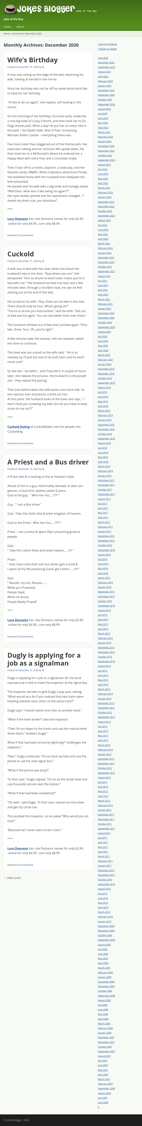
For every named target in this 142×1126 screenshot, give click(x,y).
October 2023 (105, 155)
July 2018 (102, 448)
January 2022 (104, 253)
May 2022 (103, 234)
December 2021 (106, 257)
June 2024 (103, 118)
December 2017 (106, 480)
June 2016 (103, 563)
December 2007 (106, 1037)
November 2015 (106, 596)
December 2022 (106, 201)
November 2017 (106, 485)
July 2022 (102, 225)
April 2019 (103, 406)
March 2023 (104, 187)
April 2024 (103, 127)
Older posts (12, 878)
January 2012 (104, 810)
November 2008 (106, 986)
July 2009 (102, 949)
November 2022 (106, 206)
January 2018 (104, 475)
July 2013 (102, 726)
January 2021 (104, 308)
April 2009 (103, 963)
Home (7, 26)
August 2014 (104, 666)
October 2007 (105, 1046)
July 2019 (102, 392)
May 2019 (103, 401)
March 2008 (104, 1023)
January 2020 (104, 364)
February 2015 (105, 638)
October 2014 (105, 656)
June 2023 (103, 173)
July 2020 (102, 336)
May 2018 (103, 457)
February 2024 (105, 136)
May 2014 (103, 680)
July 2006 (102, 1097)
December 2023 (106, 146)
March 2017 (104, 522)
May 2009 (103, 958)
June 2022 (103, 229)
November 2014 (106, 652)
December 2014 (106, 647)
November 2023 (106, 150)
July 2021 (102, 280)
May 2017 (103, 512)
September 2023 (106, 160)
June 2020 (103, 341)
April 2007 (103, 1074)
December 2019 (106, 368)
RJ (43, 67)
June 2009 (103, 954)
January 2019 (104, 420)
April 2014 (103, 684)
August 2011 (104, 833)
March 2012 (104, 800)
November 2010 (106, 875)
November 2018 (106, 429)
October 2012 (105, 768)
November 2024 (106, 95)
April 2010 (103, 907)
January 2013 (104, 754)
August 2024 (104, 109)
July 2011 (102, 837)
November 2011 (106, 819)
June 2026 (103, 58)
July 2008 (102, 1005)
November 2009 (106, 930)
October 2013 (105, 712)
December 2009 (106, 926)
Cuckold (20, 253)
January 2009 (104, 977)
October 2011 (105, 824)
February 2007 (105, 1083)
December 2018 (106, 424)
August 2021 (104, 276)
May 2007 (103, 1070)
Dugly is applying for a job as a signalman (44, 659)
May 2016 (103, 568)
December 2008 (106, 981)
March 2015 (104, 633)
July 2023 (102, 169)
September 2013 (106, 717)
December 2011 (106, 814)
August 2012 (104, 777)
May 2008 (103, 1014)
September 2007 (106, 1051)
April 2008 (103, 1019)
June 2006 (103, 1102)
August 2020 (104, 331)
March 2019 (104, 410)
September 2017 (106, 494)
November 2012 (106, 763)
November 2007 (106, 1042)
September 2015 (106, 605)
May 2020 (103, 345)
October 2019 (105, 378)
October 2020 (105, 322)
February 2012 (105, 805)
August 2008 (104, 1000)
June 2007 (103, 1065)
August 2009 (104, 944)
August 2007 (104, 1056)
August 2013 (104, 721)
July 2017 (102, 503)
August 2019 (104, 387)
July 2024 (102, 113)
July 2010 (102, 893)
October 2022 (105, 211)
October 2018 (105, 434)
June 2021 (103, 285)
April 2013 (103, 740)
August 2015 (104, 610)
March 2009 (104, 968)
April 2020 (103, 350)
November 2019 (106, 373)
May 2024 (103, 122)
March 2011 (104, 856)
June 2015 (103, 619)
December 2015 (106, 591)
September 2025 (106, 67)
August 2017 (104, 499)
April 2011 (103, 851)
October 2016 (105, 545)
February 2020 (105, 359)
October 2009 (105, 935)
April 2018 (103, 461)
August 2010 (104, 888)
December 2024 (106, 90)
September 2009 (106, 939)
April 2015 (103, 629)
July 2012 (102, 782)
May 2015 (103, 624)
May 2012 (103, 791)
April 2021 (103, 294)
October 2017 (105, 489)
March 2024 (104, 132)
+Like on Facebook (107, 44)
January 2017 (104, 531)
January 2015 (104, 642)
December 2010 (106, 870)
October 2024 (105, 99)
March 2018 (104, 466)
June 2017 (103, 508)
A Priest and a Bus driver (48, 462)
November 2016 (106, 540)
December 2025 (106, 62)
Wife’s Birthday (32, 59)
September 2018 (106, 438)
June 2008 (103, 1009)
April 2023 (103, 183)
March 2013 (104, 745)
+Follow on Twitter (107, 49)
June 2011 (103, 842)
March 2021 (104, 299)
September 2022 (106, 215)
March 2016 (104, 577)
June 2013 (103, 731)
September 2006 (106, 1088)
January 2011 (104, 865)
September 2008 (106, 995)
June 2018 (103, 452)
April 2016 (103, 573)
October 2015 (105, 601)
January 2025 (104, 85)
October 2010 (105, 879)
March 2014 (104, 689)
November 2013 (106, 707)
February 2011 (105, 861)
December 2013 (106, 703)
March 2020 (104, 355)
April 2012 (103, 796)
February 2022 (105, 248)
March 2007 (104, 1079)
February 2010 (105, 916)
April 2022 (103, 239)
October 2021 (105, 266)
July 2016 (102, 559)
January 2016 (104, 587)
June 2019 (103, 396)
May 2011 (103, 847)
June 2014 (103, 675)
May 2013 (103, 735)
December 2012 (106, 758)
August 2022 (104, 220)
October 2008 (105, 991)
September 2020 (106, 327)
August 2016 (104, 554)
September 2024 (106, 104)
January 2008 (104, 1032)
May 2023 (103, 178)
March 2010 (104, 912)
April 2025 (103, 76)
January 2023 (104, 197)
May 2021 (103, 290)
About (20, 26)
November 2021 (106, 262)
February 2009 (105, 972)
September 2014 (106, 661)
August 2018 (104, 443)
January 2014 (104, 698)
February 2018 (105, 471)
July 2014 (102, 670)
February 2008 (105, 1028)
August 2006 (104, 1093)
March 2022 (104, 243)
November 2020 (106, 317)
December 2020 (106, 313)
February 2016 (105, 582)
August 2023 (104, 164)
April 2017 (103, 517)
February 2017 (105, 526)
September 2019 (106, 382)
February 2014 (105, 693)
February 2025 (105, 81)
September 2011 (106, 828)
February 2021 (105, 304)
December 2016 (106, 536)
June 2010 (103, 898)
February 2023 (105, 192)
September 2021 (106, 271)
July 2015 (102, 615)
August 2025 (104, 71)
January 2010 (104, 921)
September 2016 (106, 550)
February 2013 (105, 749)
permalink (28, 235)
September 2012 (106, 773)
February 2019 (105, 415)
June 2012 (103, 786)
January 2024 (104, 141)
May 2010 (103, 902)
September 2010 (106, 884)
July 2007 (102, 1060)
